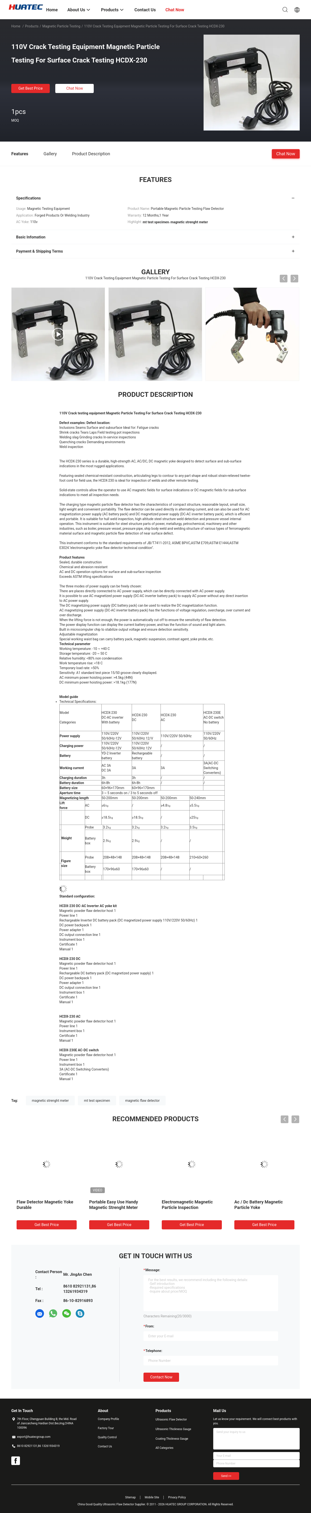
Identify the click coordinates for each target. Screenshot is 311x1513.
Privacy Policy (177, 1497)
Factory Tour (106, 1428)
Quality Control (107, 1437)
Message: (152, 1270)
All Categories (164, 1448)
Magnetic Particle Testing (61, 26)
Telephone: (153, 1351)
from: (149, 1326)
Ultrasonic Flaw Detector (171, 1419)
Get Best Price (31, 88)
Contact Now (161, 1377)
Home (15, 26)
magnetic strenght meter (50, 1100)
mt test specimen (97, 1100)
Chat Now (74, 88)
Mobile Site (152, 1497)
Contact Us (105, 1446)
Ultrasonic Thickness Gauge (173, 1429)
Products (31, 26)
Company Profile (108, 1419)
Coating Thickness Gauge (172, 1438)
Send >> (226, 1476)
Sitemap (130, 1497)
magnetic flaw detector (142, 1100)
